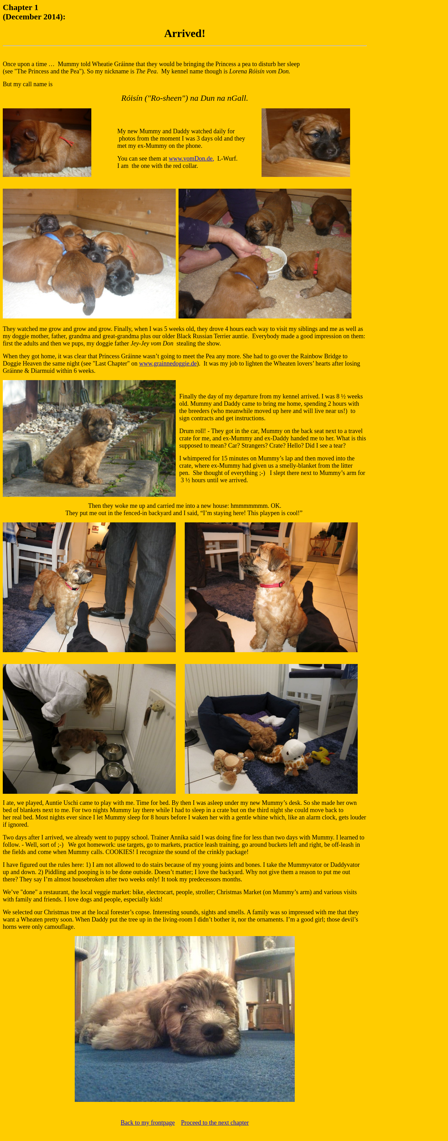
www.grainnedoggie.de (168, 363)
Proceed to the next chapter (215, 1122)
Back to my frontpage (148, 1122)
